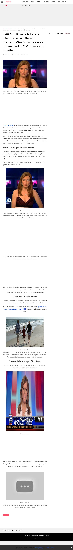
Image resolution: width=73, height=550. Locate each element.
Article (39, 2)
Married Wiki (8, 2)
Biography (25, 2)
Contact (47, 535)
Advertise (41, 535)
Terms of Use (50, 547)
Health (53, 2)
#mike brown (6, 514)
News (32, 2)
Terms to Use (27, 535)
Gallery (24, 5)
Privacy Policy (39, 547)
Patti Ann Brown (8, 125)
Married (46, 2)
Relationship (62, 2)
